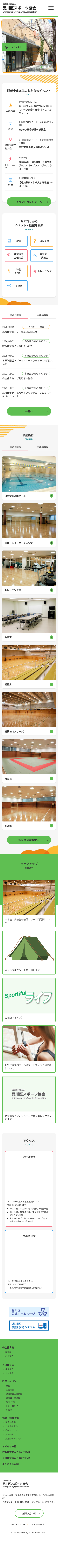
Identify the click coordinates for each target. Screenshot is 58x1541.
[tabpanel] (29, 369)
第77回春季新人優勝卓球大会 (34, 147)
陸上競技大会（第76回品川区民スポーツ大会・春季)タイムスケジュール (35, 109)
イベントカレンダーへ (29, 202)
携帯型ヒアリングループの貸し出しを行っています (28, 1117)
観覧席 (8, 684)
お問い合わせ (29, 1513)
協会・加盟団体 (10, 1418)
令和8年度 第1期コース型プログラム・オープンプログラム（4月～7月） (35, 165)
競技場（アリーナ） (15, 731)
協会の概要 (10, 1422)
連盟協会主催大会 (18, 255)
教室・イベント (10, 1381)
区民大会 (44, 241)
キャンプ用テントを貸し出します (22, 970)
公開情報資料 (11, 1426)
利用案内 (9, 1355)
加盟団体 (9, 1434)
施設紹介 (9, 1351)
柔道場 (8, 778)
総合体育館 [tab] (15, 315)
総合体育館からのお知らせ (16, 1452)
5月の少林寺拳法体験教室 (32, 129)
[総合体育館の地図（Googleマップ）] (29, 1179)
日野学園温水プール (15, 496)
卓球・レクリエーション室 (19, 543)
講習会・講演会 (44, 255)
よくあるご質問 (10, 1464)
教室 (18, 241)
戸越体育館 (8, 1365)
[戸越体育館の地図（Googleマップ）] (29, 1258)
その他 (18, 285)
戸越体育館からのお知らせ (16, 1458)
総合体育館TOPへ (29, 840)
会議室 (8, 637)
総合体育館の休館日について (17, 346)
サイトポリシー (18, 1524)
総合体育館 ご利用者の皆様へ (18, 378)
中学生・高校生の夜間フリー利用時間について (28, 921)
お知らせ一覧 (9, 1446)
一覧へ (29, 411)
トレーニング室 (13, 590)
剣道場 (8, 825)
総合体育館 (8, 1347)
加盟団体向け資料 (13, 1438)
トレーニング (44, 271)
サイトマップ (38, 1524)
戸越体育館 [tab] (42, 315)
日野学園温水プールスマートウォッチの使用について (28, 1066)
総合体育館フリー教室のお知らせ (19, 331)
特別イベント (18, 271)
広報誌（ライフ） (14, 1017)
